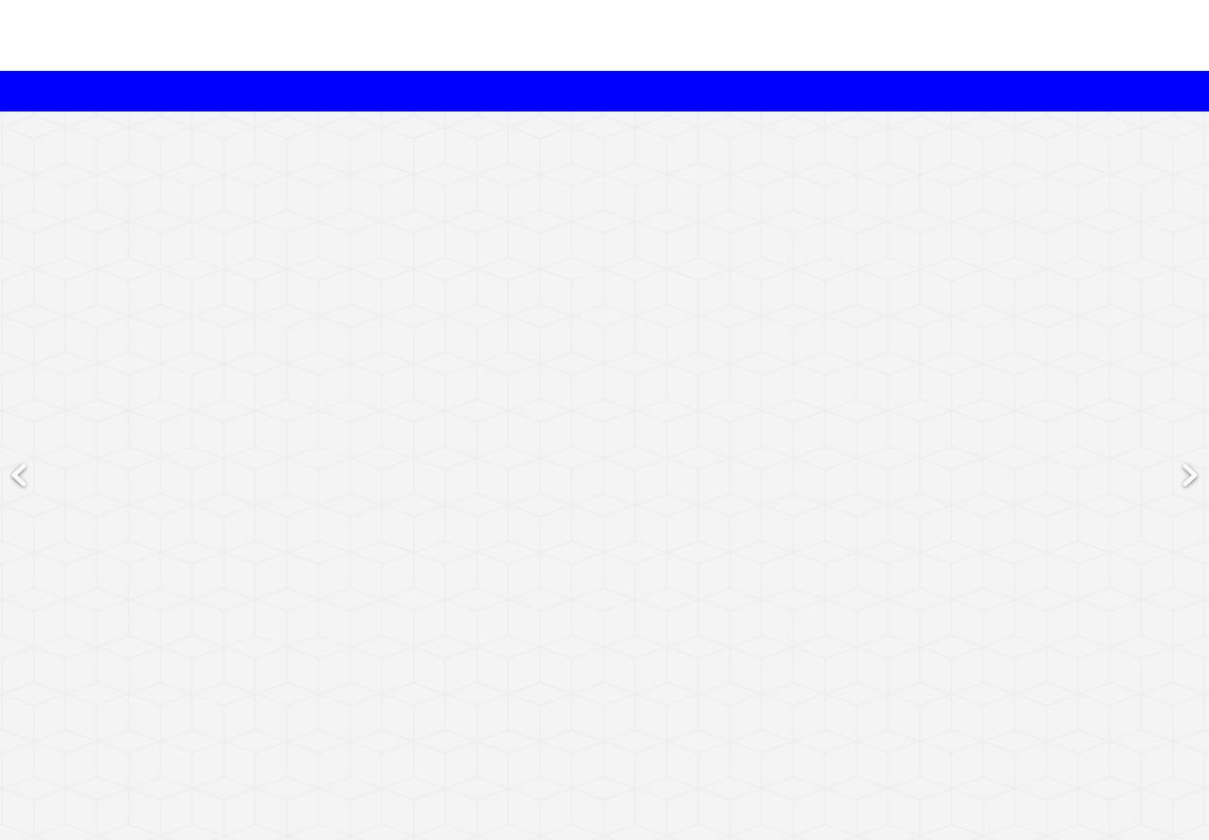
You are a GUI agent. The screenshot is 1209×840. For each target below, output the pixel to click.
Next (1190, 419)
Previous (19, 419)
